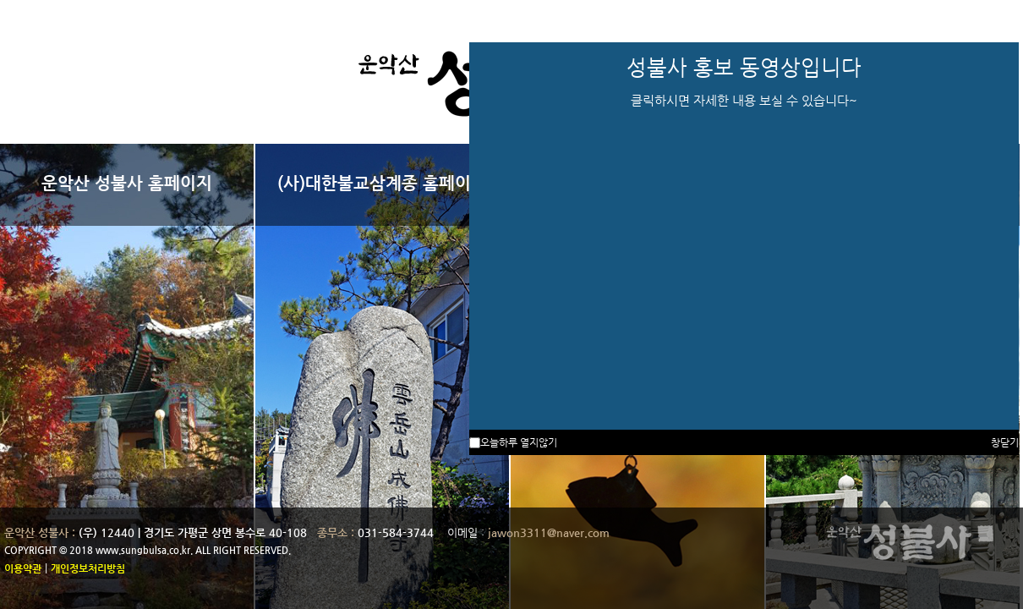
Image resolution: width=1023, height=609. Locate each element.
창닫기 (1005, 442)
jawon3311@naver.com (549, 532)
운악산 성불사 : (39, 532)
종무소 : (337, 532)
